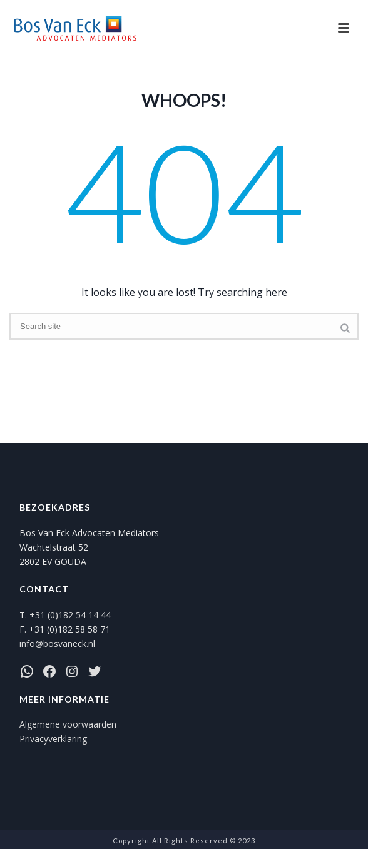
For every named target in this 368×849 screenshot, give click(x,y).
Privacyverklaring (53, 739)
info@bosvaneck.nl (57, 643)
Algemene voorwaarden (67, 724)
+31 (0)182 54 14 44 (70, 615)
